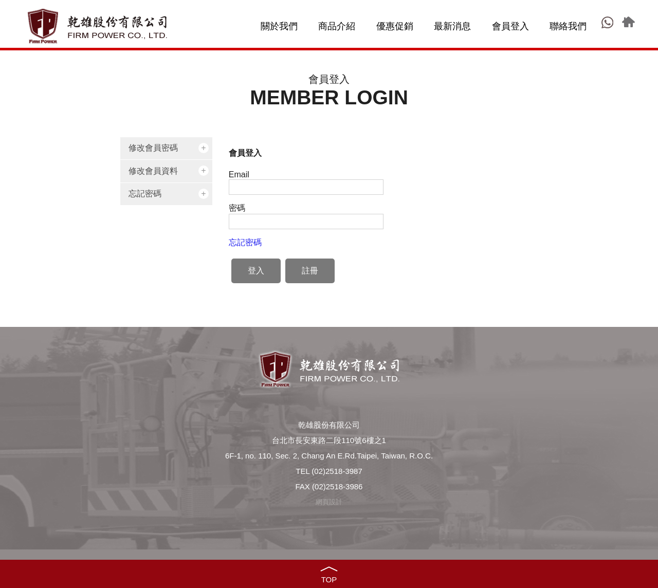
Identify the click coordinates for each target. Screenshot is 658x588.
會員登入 (510, 26)
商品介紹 (336, 26)
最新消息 (452, 26)
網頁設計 (329, 502)
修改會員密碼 (153, 147)
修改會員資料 (153, 171)
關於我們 (279, 26)
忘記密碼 (145, 193)
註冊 (310, 270)
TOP (329, 579)
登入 (256, 270)
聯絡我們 (568, 26)
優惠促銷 (394, 26)
